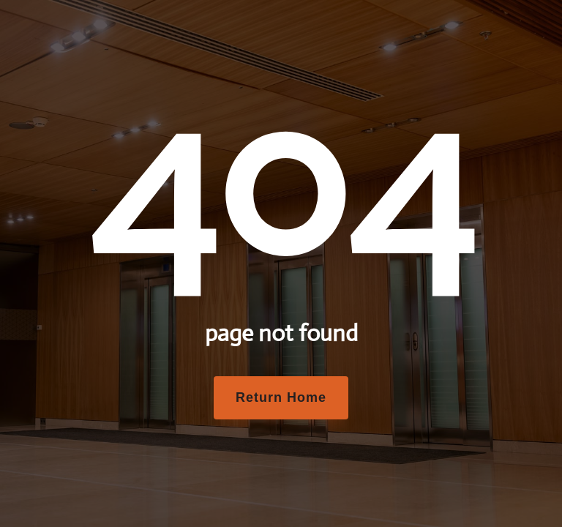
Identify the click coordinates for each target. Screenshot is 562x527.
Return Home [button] (281, 397)
